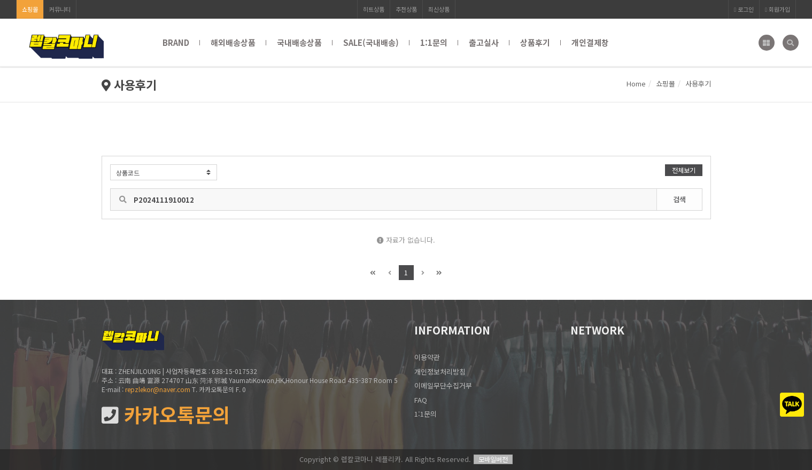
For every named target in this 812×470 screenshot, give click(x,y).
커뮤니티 (60, 9)
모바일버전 (493, 459)
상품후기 (535, 42)
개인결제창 (590, 42)
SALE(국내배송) (371, 42)
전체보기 (683, 169)
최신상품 (439, 9)
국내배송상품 (299, 42)
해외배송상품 (233, 42)
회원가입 (777, 9)
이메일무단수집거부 (443, 385)
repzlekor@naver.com (157, 389)
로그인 (744, 9)
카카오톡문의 (166, 414)
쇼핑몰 (30, 9)
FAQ (420, 400)
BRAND (176, 42)
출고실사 (484, 42)
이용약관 (427, 357)
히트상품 (373, 9)
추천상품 (406, 9)
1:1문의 (433, 42)
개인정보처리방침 (440, 372)
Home (636, 83)
